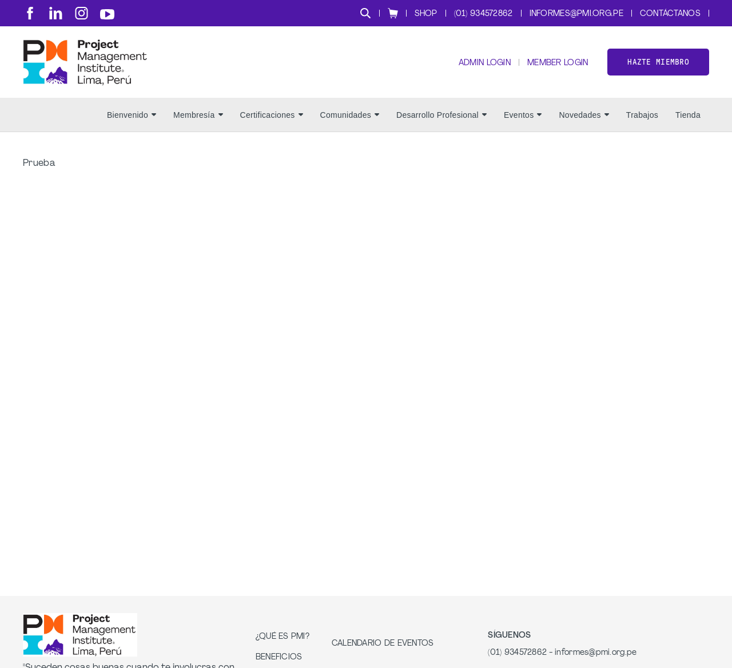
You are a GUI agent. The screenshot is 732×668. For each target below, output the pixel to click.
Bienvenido (131, 115)
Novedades (583, 115)
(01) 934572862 (483, 14)
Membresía (198, 115)
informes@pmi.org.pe (576, 14)
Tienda (688, 115)
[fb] (30, 13)
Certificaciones (271, 115)
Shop (426, 14)
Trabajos (642, 115)
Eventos (523, 115)
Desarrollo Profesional (441, 115)
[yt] (107, 14)
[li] (56, 13)
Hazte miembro (658, 62)
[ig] (81, 13)
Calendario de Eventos (383, 643)
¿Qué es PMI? (282, 637)
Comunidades (349, 115)
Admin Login (485, 63)
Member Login (557, 63)
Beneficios (279, 657)
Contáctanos (670, 14)
